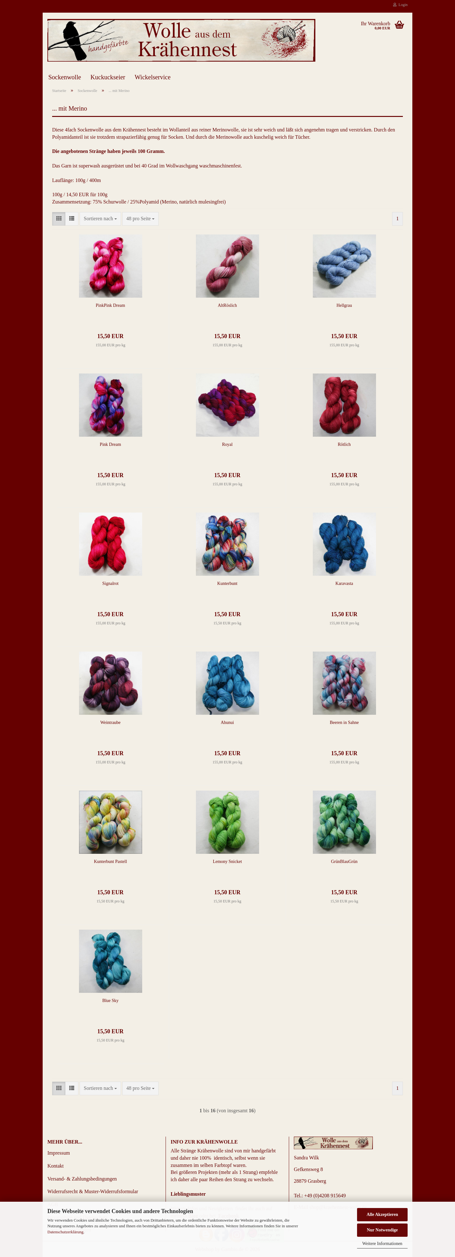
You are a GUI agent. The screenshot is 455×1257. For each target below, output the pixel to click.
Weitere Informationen (382, 1243)
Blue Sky (110, 1000)
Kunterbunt (227, 583)
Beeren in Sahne (344, 722)
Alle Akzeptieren (382, 1214)
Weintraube (110, 722)
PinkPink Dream (110, 305)
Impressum (58, 1153)
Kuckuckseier (107, 77)
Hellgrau (344, 305)
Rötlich (344, 444)
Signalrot (110, 583)
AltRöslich (227, 305)
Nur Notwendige (382, 1230)
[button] (58, 219)
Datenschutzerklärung (65, 1232)
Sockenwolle (64, 77)
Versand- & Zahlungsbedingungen (82, 1178)
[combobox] (100, 219)
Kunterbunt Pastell (110, 861)
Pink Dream (110, 444)
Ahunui (227, 722)
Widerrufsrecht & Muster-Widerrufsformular (92, 1191)
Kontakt (55, 1166)
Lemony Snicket (227, 861)
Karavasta (344, 583)
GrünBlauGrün (344, 861)
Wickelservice (153, 77)
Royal (227, 444)
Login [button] (400, 5)
